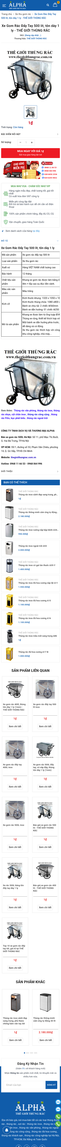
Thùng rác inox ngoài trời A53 (32, 546)
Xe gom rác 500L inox (13, 825)
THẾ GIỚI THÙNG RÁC (28, 491)
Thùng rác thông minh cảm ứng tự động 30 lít (37, 512)
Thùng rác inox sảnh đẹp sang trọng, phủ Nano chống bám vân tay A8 (38, 494)
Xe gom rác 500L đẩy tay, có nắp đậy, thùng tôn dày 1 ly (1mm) (43, 767)
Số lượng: (6, 142)
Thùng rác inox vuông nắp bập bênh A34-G (38, 530)
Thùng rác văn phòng (25, 410)
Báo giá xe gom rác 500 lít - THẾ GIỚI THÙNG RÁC (44, 828)
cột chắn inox (19, 414)
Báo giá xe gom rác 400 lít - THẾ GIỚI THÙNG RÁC (44, 888)
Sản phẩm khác (30, 982)
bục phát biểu (18, 418)
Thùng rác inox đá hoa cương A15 (34, 600)
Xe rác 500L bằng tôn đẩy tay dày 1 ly (13, 886)
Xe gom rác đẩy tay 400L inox (12, 766)
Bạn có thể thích (15, 482)
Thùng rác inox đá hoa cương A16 (34, 618)
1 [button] (24, 1052)
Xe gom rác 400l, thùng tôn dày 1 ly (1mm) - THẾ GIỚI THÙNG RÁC (14, 707)
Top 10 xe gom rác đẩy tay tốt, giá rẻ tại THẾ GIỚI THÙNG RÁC (14, 949)
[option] (30, 73)
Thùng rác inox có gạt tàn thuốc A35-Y (36, 565)
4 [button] (35, 1052)
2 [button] (27, 1052)
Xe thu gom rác (30, 261)
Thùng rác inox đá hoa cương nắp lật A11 (38, 583)
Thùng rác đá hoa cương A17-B (33, 652)
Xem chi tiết (15, 726)
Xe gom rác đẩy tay (32, 254)
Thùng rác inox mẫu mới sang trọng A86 (37, 636)
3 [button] (31, 1052)
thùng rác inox (44, 410)
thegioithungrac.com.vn (23, 457)
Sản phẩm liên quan (30, 671)
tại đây (36, 231)
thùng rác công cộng (38, 414)
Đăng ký (51, 1085)
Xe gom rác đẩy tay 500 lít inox (44, 705)
